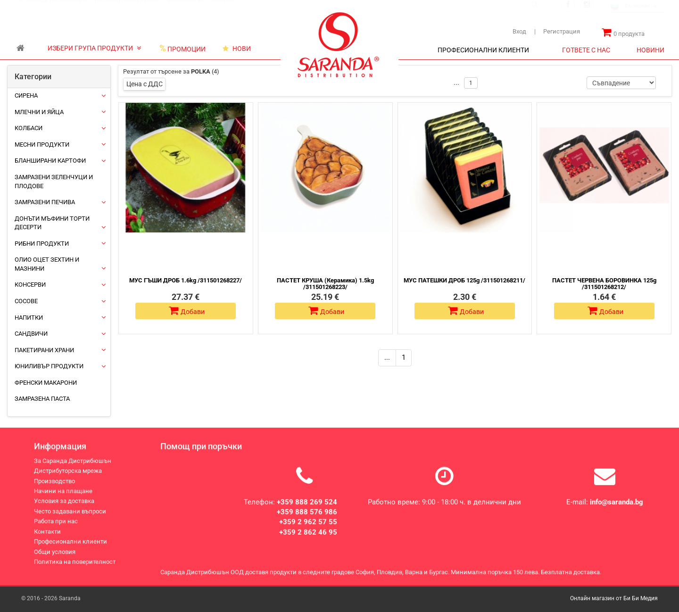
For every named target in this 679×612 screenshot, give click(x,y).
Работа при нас (56, 529)
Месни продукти (42, 144)
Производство (184, 9)
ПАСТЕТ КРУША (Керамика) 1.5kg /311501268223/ (325, 283)
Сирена (26, 95)
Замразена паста (42, 398)
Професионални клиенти (70, 549)
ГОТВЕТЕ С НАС (586, 50)
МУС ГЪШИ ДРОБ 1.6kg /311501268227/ (185, 280)
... (387, 357)
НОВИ (237, 48)
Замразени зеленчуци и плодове (54, 182)
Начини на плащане (63, 498)
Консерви (30, 284)
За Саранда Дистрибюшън (53, 9)
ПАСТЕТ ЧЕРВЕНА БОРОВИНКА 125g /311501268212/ (604, 283)
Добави (187, 311)
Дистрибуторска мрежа (126, 9)
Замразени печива (45, 202)
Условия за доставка (64, 509)
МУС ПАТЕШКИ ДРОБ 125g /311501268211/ (464, 280)
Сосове (26, 301)
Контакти (222, 9)
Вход (519, 31)
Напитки (29, 317)
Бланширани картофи (50, 160)
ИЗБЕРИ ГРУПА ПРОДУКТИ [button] (94, 48)
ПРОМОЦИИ (182, 48)
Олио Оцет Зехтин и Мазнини (47, 264)
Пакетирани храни (44, 350)
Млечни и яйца (39, 112)
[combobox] (636, 15)
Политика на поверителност (75, 569)
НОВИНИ (650, 50)
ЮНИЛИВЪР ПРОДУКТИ (49, 366)
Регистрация (557, 31)
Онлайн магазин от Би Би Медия (614, 598)
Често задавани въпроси (70, 518)
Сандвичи (31, 333)
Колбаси (28, 128)
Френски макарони (46, 382)
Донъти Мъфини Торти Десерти (52, 223)
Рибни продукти (42, 243)
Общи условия (54, 559)
